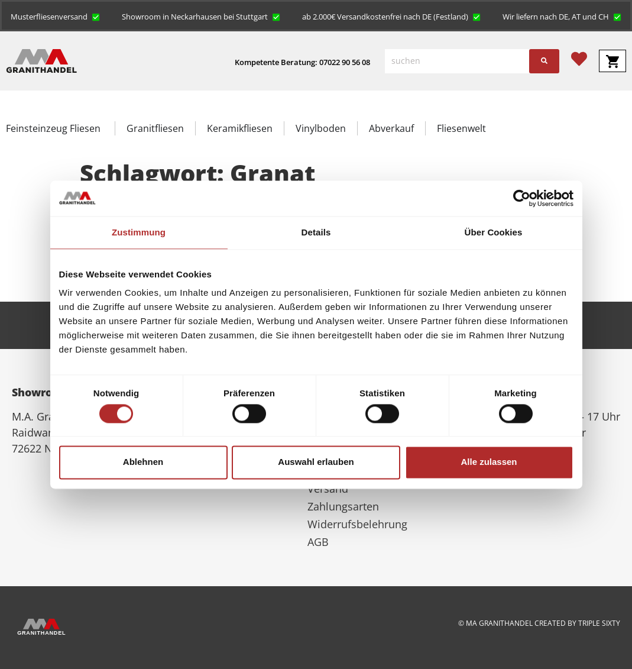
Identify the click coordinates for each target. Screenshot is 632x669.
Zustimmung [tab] (139, 232)
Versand (327, 488)
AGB (318, 542)
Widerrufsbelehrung (357, 524)
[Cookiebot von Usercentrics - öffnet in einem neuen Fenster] (521, 198)
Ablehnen (143, 462)
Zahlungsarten (343, 506)
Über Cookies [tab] (494, 232)
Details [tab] (316, 232)
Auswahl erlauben (316, 462)
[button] (55, 16)
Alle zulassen (489, 462)
